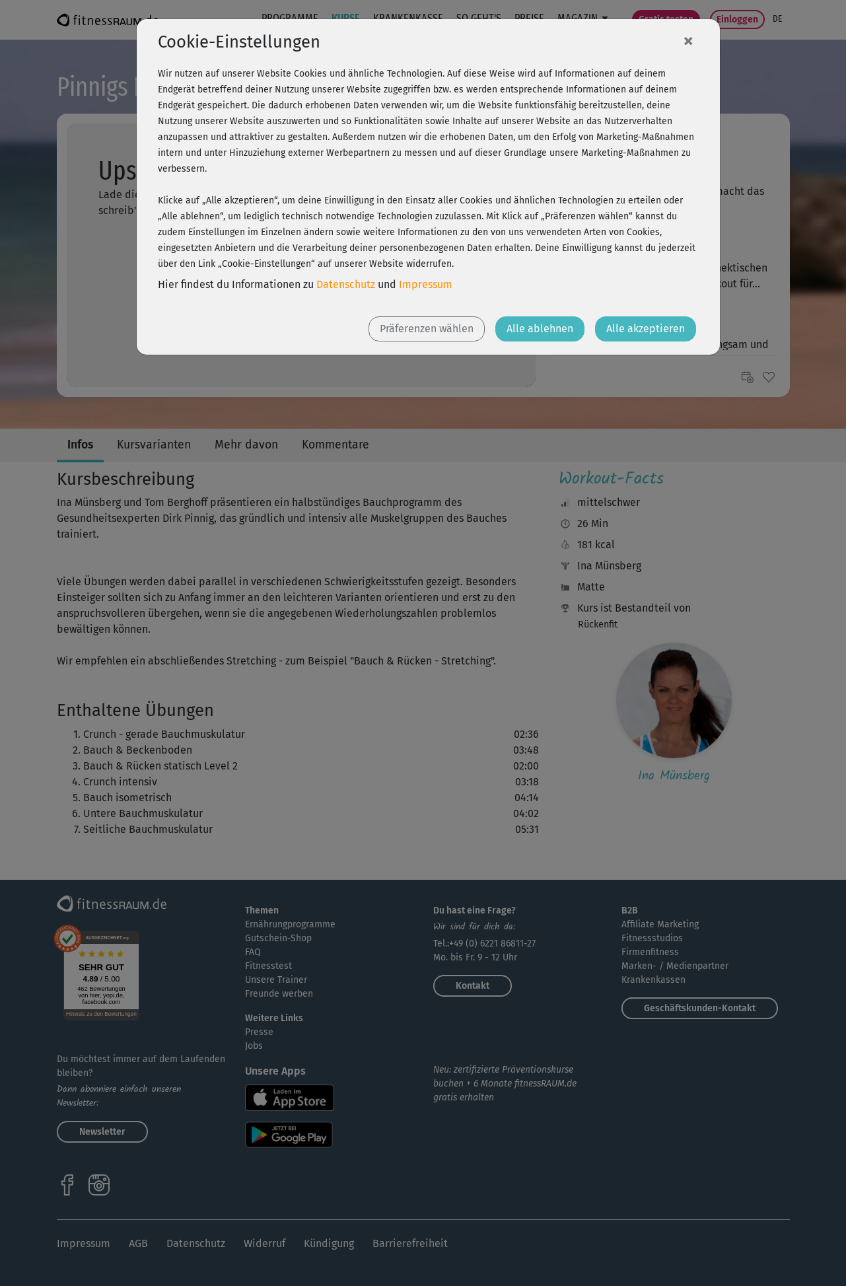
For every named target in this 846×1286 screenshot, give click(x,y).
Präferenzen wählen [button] (427, 328)
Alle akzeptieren (645, 328)
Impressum (425, 284)
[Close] (688, 40)
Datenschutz (345, 284)
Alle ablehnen (540, 328)
